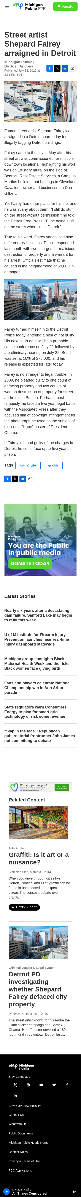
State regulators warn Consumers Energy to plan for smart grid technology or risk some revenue (35, 712)
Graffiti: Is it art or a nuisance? (39, 858)
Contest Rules (18, 1152)
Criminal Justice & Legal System (32, 967)
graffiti (53, 465)
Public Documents (21, 1133)
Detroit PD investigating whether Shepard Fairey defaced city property (38, 989)
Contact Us (16, 1115)
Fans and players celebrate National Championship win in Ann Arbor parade (37, 688)
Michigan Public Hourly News (28, 1142)
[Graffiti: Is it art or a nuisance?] (38, 822)
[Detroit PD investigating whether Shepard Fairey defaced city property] (38, 942)
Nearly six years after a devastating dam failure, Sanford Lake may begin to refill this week (38, 615)
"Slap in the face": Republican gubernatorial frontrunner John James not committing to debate (39, 736)
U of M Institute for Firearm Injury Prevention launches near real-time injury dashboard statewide (36, 639)
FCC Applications (20, 1170)
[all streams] (75, 1191)
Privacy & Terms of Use (24, 1161)
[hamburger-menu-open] (6, 6)
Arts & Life (28, 465)
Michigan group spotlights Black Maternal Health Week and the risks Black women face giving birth (37, 664)
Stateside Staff (18, 872)
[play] (6, 1191)
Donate (67, 6)
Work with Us (17, 1124)
